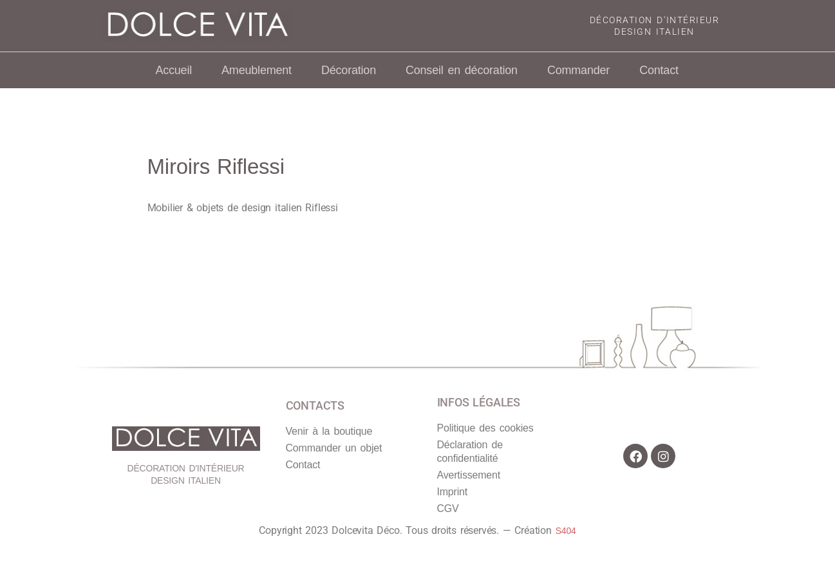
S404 (566, 531)
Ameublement (256, 70)
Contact (659, 70)
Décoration (348, 70)
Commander (578, 70)
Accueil (173, 70)
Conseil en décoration (462, 70)
